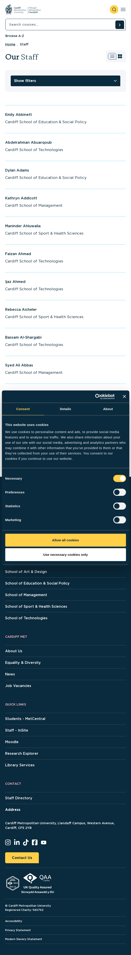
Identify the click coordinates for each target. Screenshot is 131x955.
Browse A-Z (14, 36)
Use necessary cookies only (65, 554)
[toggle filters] (65, 81)
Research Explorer (21, 753)
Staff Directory (18, 798)
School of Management (26, 595)
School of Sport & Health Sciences (36, 606)
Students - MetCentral (25, 719)
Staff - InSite (16, 730)
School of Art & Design (26, 572)
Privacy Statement (18, 930)
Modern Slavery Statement (23, 939)
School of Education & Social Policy (37, 583)
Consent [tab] (23, 409)
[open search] (114, 9)
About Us (13, 651)
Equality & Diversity (23, 663)
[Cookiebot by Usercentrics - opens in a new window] (94, 396)
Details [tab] (65, 409)
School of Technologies (26, 618)
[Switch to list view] (112, 56)
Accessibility (13, 921)
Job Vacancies (18, 686)
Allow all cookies (65, 540)
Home (10, 44)
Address (12, 810)
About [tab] (108, 409)
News (10, 674)
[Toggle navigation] (123, 9)
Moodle (12, 742)
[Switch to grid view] (120, 56)
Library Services (20, 765)
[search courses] (119, 24)
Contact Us (22, 858)
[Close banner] (124, 396)
